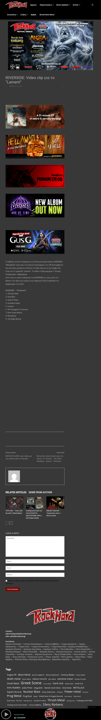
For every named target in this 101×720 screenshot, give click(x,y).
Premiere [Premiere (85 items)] (85, 692)
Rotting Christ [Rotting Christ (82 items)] (28, 701)
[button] (93, 5)
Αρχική (33, 5)
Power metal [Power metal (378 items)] (73, 691)
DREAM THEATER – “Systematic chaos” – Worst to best (54, 513)
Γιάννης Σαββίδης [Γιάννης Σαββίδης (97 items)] (35, 705)
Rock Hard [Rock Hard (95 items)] (77, 696)
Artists (76, 5)
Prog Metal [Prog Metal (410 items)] (14, 696)
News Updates (63, 5)
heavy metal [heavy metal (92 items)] (69, 684)
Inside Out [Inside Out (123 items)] (79, 683)
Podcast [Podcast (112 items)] (60, 692)
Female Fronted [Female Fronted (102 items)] (80, 679)
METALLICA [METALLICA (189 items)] (78, 687)
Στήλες (24, 14)
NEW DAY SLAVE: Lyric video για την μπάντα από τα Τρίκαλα (19, 457)
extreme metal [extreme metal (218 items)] (65, 678)
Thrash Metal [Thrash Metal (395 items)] (56, 700)
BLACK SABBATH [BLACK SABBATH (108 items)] (38, 675)
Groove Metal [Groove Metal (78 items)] (47, 684)
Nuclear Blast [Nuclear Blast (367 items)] (31, 691)
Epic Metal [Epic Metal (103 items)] (52, 679)
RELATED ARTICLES (16, 492)
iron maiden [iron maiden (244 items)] (13, 687)
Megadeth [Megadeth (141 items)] (38, 688)
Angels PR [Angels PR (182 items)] (12, 674)
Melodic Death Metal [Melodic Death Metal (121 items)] (52, 688)
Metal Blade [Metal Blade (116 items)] (67, 688)
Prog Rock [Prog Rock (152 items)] (27, 696)
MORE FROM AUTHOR (40, 492)
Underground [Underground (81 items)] (70, 701)
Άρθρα (33, 14)
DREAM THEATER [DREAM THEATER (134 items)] (39, 679)
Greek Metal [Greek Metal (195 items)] (13, 683)
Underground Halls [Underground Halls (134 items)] (84, 700)
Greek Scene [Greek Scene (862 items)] (31, 683)
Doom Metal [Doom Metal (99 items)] (26, 679)
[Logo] (17, 5)
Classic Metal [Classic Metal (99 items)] (80, 675)
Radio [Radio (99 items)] (36, 696)
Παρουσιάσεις (47, 5)
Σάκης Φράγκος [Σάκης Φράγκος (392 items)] (53, 704)
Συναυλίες (12, 14)
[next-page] (11, 522)
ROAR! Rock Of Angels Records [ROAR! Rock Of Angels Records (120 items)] (51, 696)
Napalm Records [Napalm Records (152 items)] (14, 692)
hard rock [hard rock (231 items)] (58, 683)
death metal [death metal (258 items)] (14, 678)
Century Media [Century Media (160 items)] (67, 675)
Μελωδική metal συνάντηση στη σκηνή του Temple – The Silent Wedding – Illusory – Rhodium (50, 458)
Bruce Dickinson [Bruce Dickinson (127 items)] (52, 675)
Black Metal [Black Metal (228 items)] (24, 674)
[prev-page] (7, 522)
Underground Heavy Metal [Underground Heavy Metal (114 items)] (17, 705)
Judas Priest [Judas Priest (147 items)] (27, 688)
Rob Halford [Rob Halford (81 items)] (68, 696)
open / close (91, 707)
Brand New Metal (47, 14)
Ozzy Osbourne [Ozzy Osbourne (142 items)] (48, 692)
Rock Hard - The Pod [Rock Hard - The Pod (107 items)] (14, 700)
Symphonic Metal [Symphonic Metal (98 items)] (40, 701)
